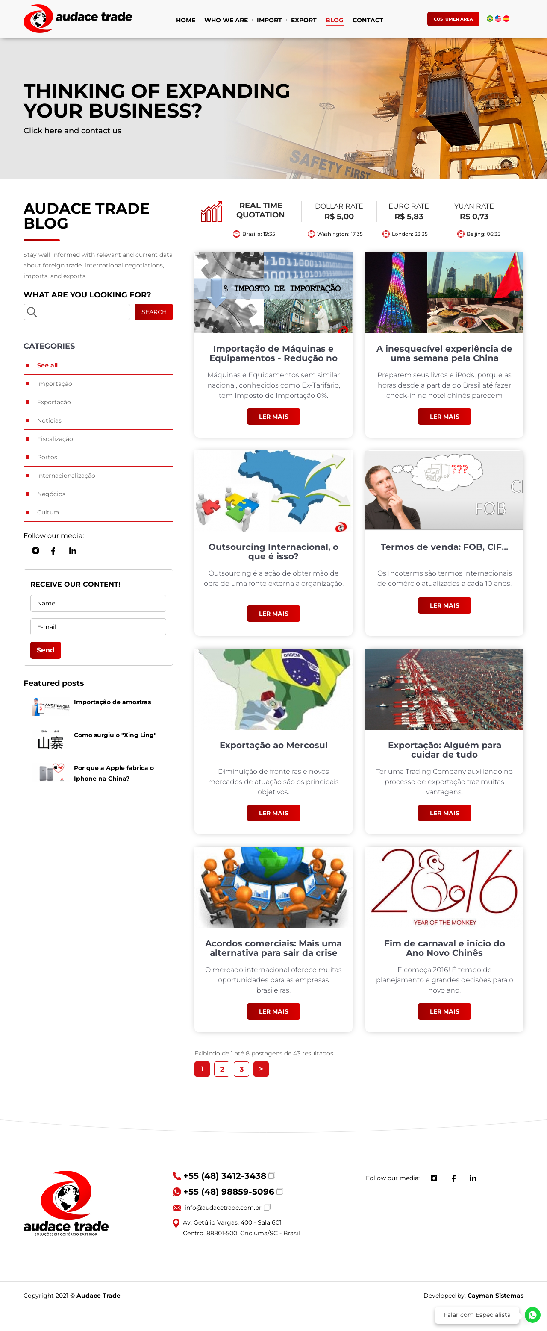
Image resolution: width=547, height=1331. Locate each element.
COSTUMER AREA (453, 19)
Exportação (54, 402)
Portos (47, 457)
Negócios (51, 494)
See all (47, 365)
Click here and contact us (72, 131)
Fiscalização (55, 439)
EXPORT (304, 21)
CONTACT (368, 21)
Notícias (49, 420)
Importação (54, 384)
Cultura (48, 512)
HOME (185, 21)
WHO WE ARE (226, 21)
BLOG (335, 21)
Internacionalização (66, 475)
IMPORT (269, 21)
